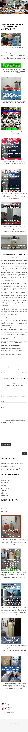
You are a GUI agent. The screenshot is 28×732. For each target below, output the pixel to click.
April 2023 (3, 487)
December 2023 (5, 480)
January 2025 (4, 479)
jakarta (10, 366)
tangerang (19, 369)
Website (3, 413)
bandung (10, 364)
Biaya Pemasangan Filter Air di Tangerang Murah (12, 468)
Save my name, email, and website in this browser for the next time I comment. (13, 421)
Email (2, 407)
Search (24, 453)
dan (3, 366)
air (2, 364)
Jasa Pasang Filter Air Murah (14, 6)
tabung (14, 369)
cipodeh (15, 364)
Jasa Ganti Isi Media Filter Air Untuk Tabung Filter (12, 469)
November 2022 (5, 488)
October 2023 (4, 482)
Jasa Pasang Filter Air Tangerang (8, 466)
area (6, 364)
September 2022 (5, 490)
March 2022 (4, 493)
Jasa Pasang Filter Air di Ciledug (8, 464)
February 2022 (4, 495)
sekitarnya (4, 369)
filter (6, 366)
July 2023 (3, 483)
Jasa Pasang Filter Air (14, 251)
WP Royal (17, 723)
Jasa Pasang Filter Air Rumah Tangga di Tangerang (12, 463)
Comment (3, 424)
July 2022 (3, 492)
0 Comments (24, 372)
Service (9, 369)
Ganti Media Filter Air (6, 505)
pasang (18, 366)
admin (3, 372)
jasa (14, 366)
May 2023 (3, 485)
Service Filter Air (5, 511)
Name (3, 401)
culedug (20, 364)
